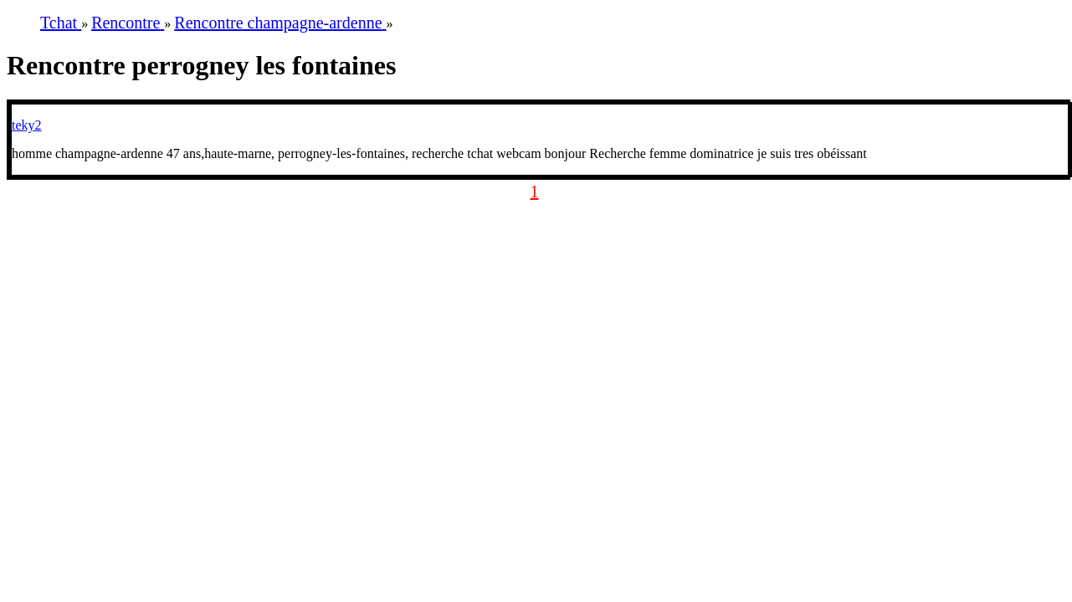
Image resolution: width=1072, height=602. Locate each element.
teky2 (27, 125)
